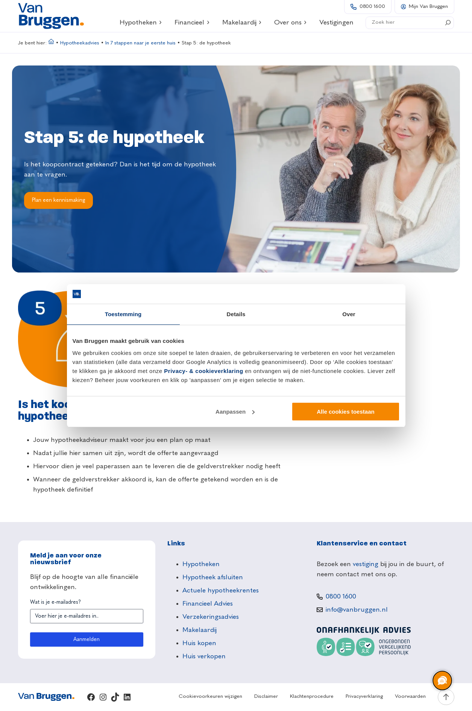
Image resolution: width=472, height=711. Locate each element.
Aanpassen (235, 411)
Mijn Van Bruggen (428, 6)
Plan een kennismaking (58, 200)
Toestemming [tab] (123, 314)
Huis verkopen (204, 656)
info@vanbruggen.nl (357, 609)
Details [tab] (236, 314)
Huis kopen (199, 643)
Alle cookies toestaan (345, 411)
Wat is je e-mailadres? (55, 602)
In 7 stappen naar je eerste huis (140, 43)
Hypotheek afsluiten (212, 577)
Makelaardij (242, 22)
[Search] (447, 22)
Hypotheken (141, 22)
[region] (442, 681)
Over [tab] (348, 314)
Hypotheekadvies (79, 43)
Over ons (290, 22)
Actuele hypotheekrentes (220, 590)
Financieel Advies (207, 603)
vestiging (365, 564)
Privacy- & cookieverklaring (203, 371)
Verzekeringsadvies (210, 617)
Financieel (192, 22)
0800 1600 (372, 6)
